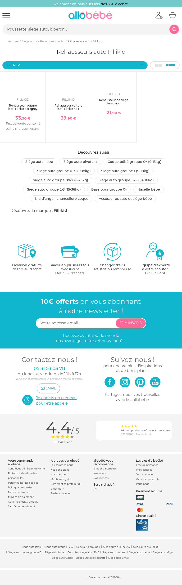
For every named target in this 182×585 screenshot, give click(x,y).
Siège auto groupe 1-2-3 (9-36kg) (126, 180)
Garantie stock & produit (23, 501)
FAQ (95, 489)
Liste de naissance (147, 465)
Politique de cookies (20, 487)
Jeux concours (144, 474)
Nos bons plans (60, 469)
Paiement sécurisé (149, 491)
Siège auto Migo (163, 552)
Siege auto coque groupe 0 (24, 552)
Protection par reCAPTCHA (105, 577)
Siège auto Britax (118, 557)
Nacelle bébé (148, 189)
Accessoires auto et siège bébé (125, 198)
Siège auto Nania (139, 552)
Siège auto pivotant (80, 162)
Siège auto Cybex (62, 557)
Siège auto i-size (39, 162)
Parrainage (142, 484)
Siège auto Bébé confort (90, 557)
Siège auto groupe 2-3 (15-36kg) (54, 189)
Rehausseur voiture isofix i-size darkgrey (22, 107)
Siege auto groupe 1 (88, 547)
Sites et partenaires (105, 468)
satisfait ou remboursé (112, 256)
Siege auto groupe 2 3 (116, 547)
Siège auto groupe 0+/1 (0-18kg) (64, 171)
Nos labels (99, 473)
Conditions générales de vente (26, 468)
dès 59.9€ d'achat (27, 258)
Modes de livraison (19, 492)
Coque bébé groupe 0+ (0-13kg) (134, 162)
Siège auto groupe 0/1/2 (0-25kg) (60, 180)
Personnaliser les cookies (23, 482)
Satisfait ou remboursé (21, 506)
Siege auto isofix (31, 547)
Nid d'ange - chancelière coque (61, 198)
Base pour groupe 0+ (109, 189)
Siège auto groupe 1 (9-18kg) (125, 171)
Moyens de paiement (21, 497)
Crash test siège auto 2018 (83, 552)
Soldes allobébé (60, 493)
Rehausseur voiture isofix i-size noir (68, 107)
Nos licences (101, 478)
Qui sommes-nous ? (63, 465)
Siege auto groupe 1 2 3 (59, 547)
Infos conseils (144, 469)
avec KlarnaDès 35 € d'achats (70, 258)
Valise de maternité (147, 479)
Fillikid (60, 210)
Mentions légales (61, 479)
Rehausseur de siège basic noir (113, 101)
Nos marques (59, 474)
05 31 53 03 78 (155, 273)
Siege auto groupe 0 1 (146, 547)
